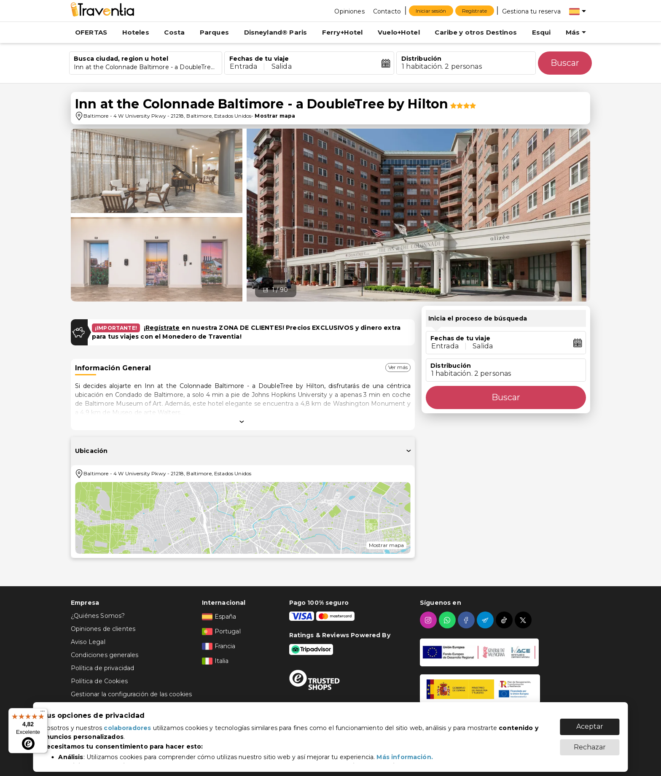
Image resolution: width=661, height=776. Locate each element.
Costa (174, 32)
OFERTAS (91, 32)
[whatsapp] (448, 620)
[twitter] (524, 620)
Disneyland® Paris (275, 32)
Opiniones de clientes (103, 629)
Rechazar (590, 743)
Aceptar (589, 722)
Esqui (541, 32)
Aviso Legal (88, 642)
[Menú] (43, 713)
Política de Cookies (99, 681)
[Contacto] (387, 11)
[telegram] (486, 620)
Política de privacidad (102, 668)
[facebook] (467, 620)
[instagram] (429, 620)
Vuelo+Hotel (399, 32)
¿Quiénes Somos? (98, 616)
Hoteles (135, 32)
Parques (214, 32)
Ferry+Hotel (342, 32)
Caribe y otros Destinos (475, 32)
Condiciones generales (104, 655)
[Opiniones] (349, 11)
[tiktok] (505, 620)
